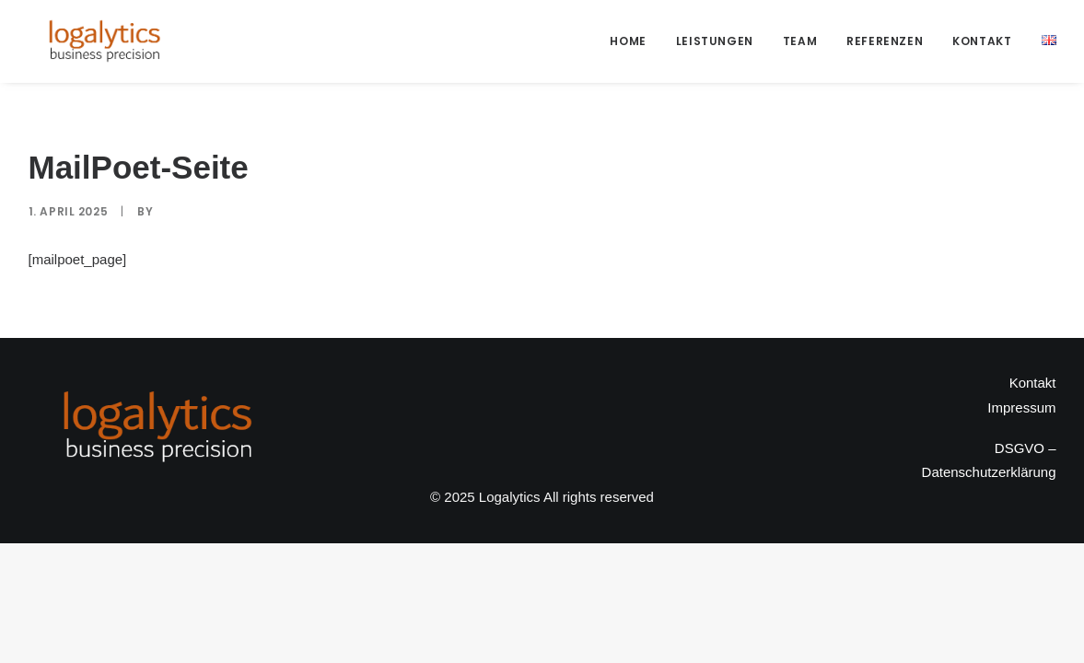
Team (800, 41)
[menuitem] (634, 41)
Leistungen (714, 41)
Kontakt (981, 41)
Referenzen (884, 41)
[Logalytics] (104, 41)
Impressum (1021, 407)
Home (628, 41)
